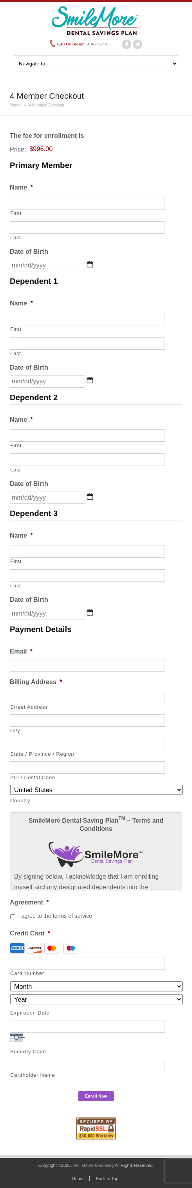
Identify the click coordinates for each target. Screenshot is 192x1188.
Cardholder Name (32, 1075)
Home (15, 105)
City (15, 730)
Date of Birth (29, 251)
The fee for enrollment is (47, 135)
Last (15, 237)
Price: (18, 148)
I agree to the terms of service (55, 916)
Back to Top (107, 1178)
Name (21, 187)
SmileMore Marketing (93, 1165)
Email (21, 651)
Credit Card (30, 933)
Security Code (28, 1051)
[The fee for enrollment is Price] (65, 149)
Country (20, 800)
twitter (137, 44)
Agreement (29, 902)
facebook (126, 44)
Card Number (27, 973)
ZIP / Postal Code (32, 777)
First (16, 213)
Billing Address (36, 681)
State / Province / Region (42, 754)
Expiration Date (30, 1013)
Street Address (29, 707)
